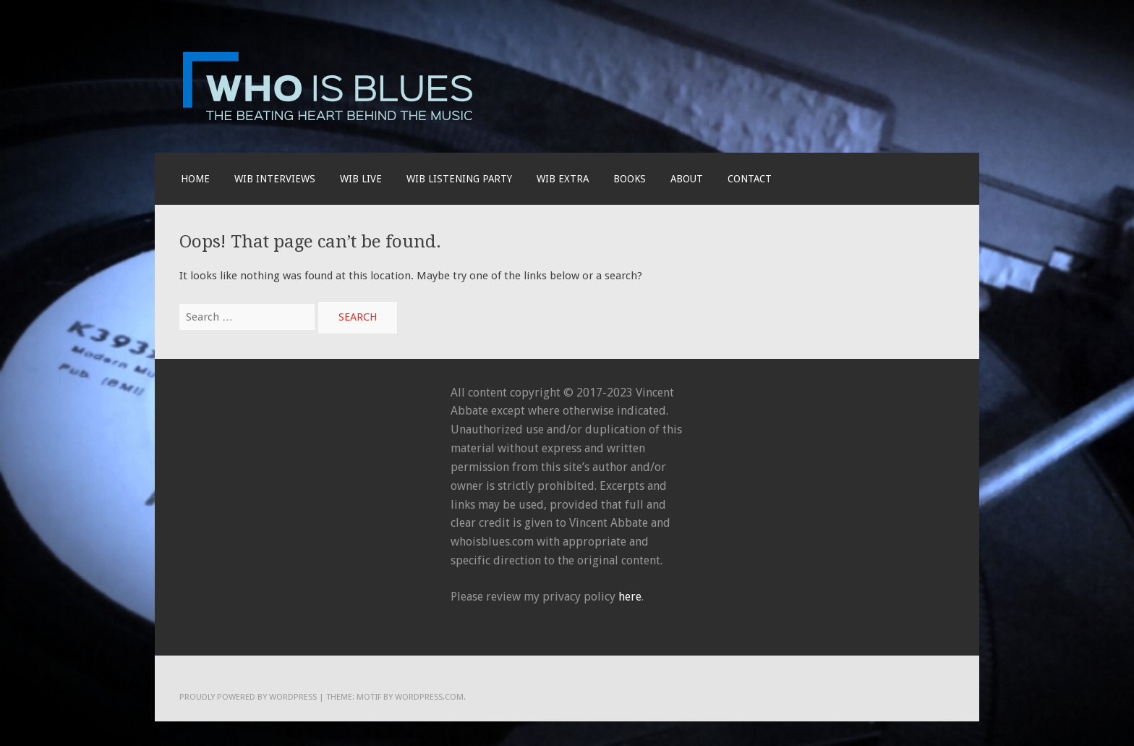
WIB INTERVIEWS (274, 179)
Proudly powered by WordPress (248, 697)
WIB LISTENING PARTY (459, 179)
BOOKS (629, 179)
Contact (750, 179)
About (686, 179)
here (629, 596)
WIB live (361, 179)
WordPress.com (429, 697)
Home (195, 179)
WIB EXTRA (563, 179)
